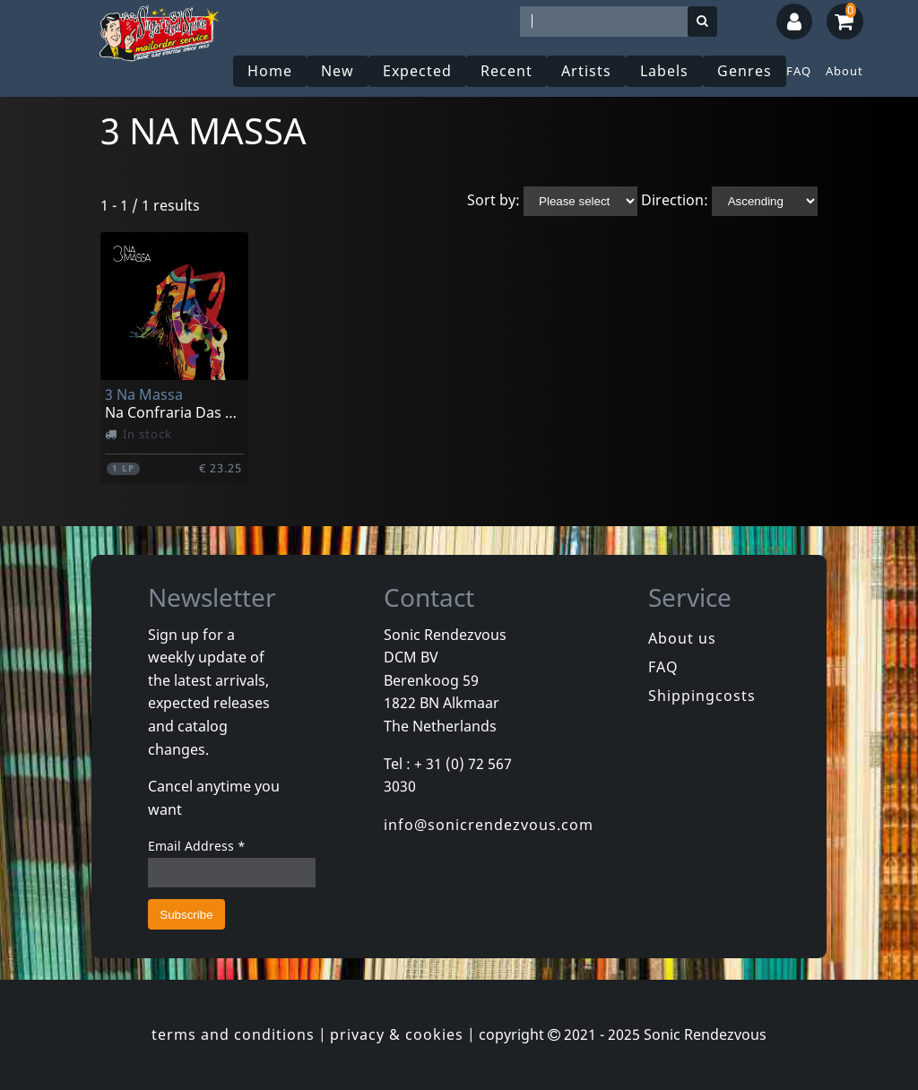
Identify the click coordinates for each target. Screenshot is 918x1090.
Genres (744, 71)
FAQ (798, 71)
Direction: (674, 200)
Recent (507, 71)
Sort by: (493, 200)
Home (269, 71)
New (337, 71)
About (844, 71)
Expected (417, 71)
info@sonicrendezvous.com (488, 825)
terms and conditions (233, 1034)
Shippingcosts (702, 695)
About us (682, 638)
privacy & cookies (396, 1034)
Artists (586, 71)
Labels (664, 71)
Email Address (197, 845)
